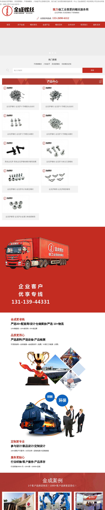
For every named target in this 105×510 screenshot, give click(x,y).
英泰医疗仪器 (90, 432)
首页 (8, 25)
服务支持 (96, 25)
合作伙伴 (71, 25)
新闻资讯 (36, 499)
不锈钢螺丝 (38, 64)
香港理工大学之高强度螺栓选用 (19, 432)
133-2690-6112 (60, 18)
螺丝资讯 (33, 25)
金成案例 (53, 499)
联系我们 (84, 25)
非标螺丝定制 (66, 64)
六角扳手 (47, 64)
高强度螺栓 (56, 64)
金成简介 (28, 499)
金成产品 (46, 25)
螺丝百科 (58, 25)
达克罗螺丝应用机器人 (55, 432)
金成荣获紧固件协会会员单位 (18, 478)
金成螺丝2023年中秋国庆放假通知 (20, 473)
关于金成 (21, 25)
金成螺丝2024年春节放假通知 (18, 452)
